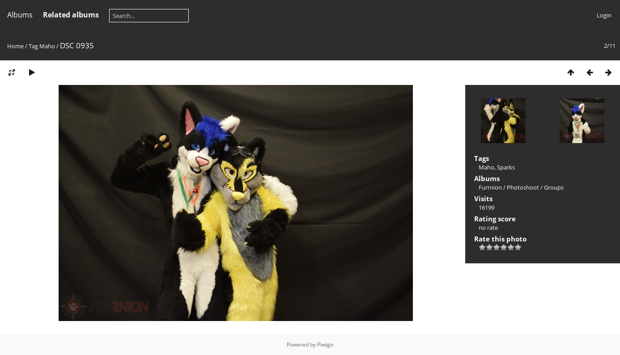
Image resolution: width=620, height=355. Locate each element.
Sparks (506, 167)
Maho (47, 46)
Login (604, 15)
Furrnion (490, 187)
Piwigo (325, 344)
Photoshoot (523, 187)
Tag (33, 46)
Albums (20, 15)
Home (15, 46)
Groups (554, 187)
